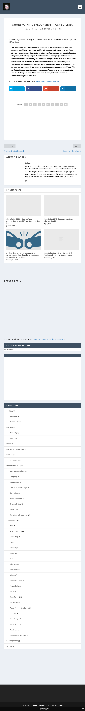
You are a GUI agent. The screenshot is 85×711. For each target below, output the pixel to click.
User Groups (14, 619)
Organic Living (15, 504)
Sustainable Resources (18, 515)
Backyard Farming (17, 471)
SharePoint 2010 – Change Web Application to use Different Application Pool (23, 221)
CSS (11, 542)
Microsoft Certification (15, 449)
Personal (9, 455)
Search (12, 591)
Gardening (14, 493)
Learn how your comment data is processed (48, 339)
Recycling (13, 509)
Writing (9, 646)
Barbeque (13, 416)
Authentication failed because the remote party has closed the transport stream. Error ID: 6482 (22, 255)
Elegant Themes (38, 705)
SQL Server (14, 602)
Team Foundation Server (19, 608)
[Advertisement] (42, 124)
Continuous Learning (18, 487)
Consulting (14, 537)
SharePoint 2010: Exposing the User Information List (58, 220)
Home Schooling (16, 498)
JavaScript (14, 570)
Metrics (12, 438)
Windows (13, 630)
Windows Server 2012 (18, 635)
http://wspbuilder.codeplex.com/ (47, 82)
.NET (11, 526)
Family (9, 444)
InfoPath (13, 564)
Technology (10, 520)
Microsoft (13, 575)
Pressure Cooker (16, 422)
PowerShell (14, 586)
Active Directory (16, 531)
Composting (14, 482)
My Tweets (8, 350)
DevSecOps (14, 433)
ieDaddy (34, 29)
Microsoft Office (16, 581)
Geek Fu (13, 548)
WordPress (58, 705)
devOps (9, 427)
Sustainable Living (13, 466)
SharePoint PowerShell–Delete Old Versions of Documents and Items (58, 254)
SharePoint (53, 29)
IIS (11, 559)
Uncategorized (12, 641)
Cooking (9, 411)
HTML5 (12, 553)
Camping (13, 476)
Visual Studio (15, 624)
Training (13, 613)
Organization (15, 460)
